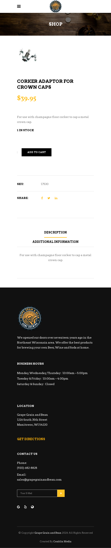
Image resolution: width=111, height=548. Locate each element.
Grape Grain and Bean (47, 532)
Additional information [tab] (55, 242)
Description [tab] (55, 232)
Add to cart (36, 152)
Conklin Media (62, 541)
